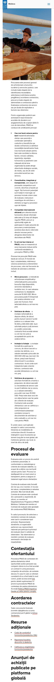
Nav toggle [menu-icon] (49, 4)
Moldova (11, 4)
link (33, 578)
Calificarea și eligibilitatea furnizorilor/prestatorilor (24, 648)
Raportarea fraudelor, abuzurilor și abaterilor (23, 640)
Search (45, 4)
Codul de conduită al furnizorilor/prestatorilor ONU (26, 633)
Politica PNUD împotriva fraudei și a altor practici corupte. (24, 589)
